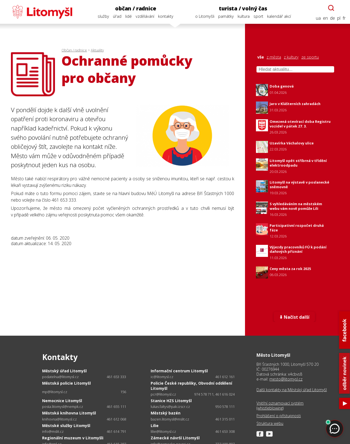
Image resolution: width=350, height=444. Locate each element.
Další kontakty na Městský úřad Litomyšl (291, 389)
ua (318, 18)
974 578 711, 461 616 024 (214, 394)
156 (123, 391)
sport (258, 16)
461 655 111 (116, 406)
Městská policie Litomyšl (66, 383)
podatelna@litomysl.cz (60, 377)
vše (260, 57)
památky (226, 16)
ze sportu (310, 57)
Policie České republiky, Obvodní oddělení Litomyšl (191, 386)
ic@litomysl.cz (162, 377)
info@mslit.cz (53, 431)
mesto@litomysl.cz (285, 379)
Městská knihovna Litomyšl (69, 413)
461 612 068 (116, 419)
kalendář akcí (279, 16)
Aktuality (97, 50)
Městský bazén (165, 413)
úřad (117, 16)
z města (274, 57)
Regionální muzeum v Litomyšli (72, 437)
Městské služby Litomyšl (66, 425)
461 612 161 (225, 376)
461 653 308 (225, 431)
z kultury (291, 57)
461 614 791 (116, 431)
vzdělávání (145, 16)
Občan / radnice (74, 50)
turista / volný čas (243, 8)
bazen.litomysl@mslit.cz (170, 419)
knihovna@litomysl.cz (59, 419)
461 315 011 (225, 419)
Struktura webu (269, 423)
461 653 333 (116, 376)
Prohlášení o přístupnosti (278, 415)
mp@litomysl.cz (54, 392)
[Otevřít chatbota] (331, 8)
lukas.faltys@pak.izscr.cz (170, 406)
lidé (128, 16)
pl (338, 18)
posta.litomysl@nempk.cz (62, 406)
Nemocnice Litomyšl (62, 400)
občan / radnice (135, 8)
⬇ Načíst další (294, 317)
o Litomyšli (204, 16)
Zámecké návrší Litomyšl (175, 437)
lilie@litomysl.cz (163, 431)
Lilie (155, 425)
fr (344, 18)
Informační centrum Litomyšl (179, 370)
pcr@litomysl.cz (163, 394)
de (332, 18)
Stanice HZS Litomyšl (171, 400)
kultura (244, 16)
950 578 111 (225, 406)
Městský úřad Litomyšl (64, 370)
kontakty (165, 16)
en (325, 18)
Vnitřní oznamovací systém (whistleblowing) (280, 406)
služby (103, 16)
